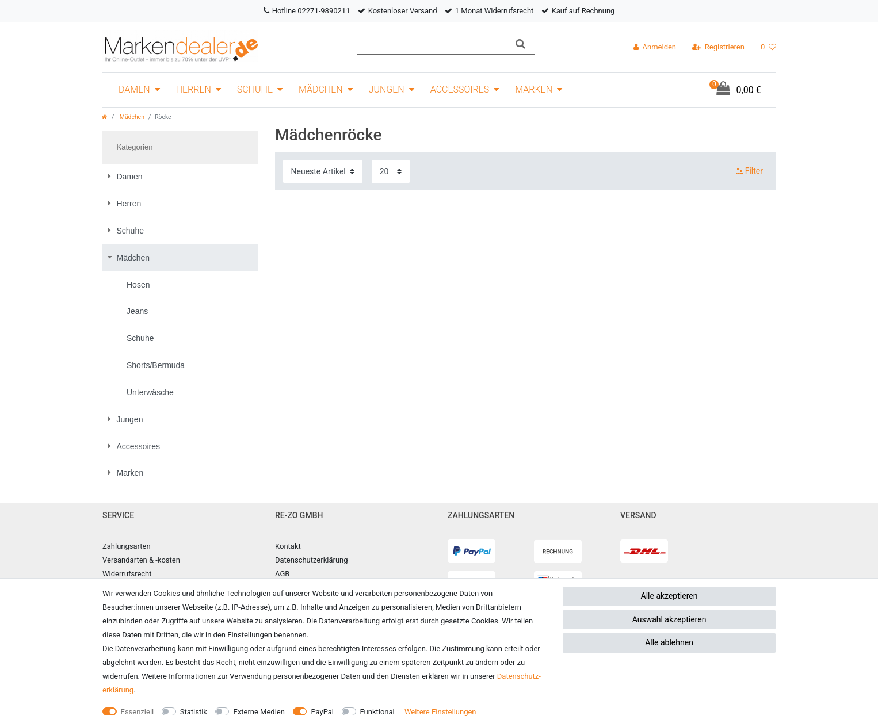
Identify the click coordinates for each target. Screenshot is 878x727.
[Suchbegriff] (431, 44)
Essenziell (137, 711)
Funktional (377, 711)
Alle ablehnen (669, 642)
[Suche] (520, 44)
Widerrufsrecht (127, 573)
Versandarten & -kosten (141, 560)
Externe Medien (259, 711)
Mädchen (321, 89)
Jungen (386, 89)
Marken (533, 89)
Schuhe (255, 89)
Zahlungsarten (126, 546)
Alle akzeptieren (669, 595)
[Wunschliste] (768, 47)
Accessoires (460, 89)
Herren (193, 89)
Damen (134, 89)
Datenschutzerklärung (311, 560)
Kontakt (288, 546)
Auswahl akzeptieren (669, 619)
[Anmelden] (654, 47)
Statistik (193, 711)
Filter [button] (749, 171)
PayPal (322, 711)
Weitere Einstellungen (440, 711)
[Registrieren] (718, 47)
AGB (282, 573)
